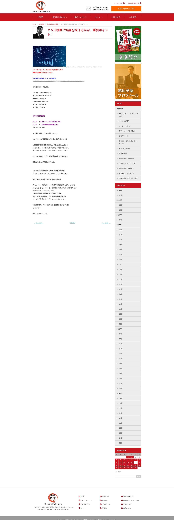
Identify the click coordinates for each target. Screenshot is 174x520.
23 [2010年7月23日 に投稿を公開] (131, 461)
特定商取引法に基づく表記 (131, 496)
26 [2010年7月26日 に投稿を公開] (116, 464)
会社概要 (132, 17)
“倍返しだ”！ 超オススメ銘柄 (128, 115)
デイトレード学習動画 (127, 131)
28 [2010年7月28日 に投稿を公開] (124, 464)
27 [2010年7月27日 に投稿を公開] (120, 464)
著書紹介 (128, 44)
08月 (121, 287)
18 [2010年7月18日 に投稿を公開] (139, 458)
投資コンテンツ (80, 17)
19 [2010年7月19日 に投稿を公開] (116, 461)
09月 (121, 233)
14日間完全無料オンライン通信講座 (44, 78)
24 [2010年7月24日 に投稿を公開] (135, 461)
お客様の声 (115, 17)
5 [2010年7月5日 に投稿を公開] (116, 456)
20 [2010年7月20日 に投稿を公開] (120, 461)
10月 (121, 277)
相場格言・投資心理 (126, 172)
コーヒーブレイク (125, 126)
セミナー (98, 17)
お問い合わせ (127, 504)
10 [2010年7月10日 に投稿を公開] (135, 456)
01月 (121, 258)
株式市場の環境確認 (52, 24)
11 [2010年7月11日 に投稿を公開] (139, 456)
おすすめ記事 (124, 121)
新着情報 (41, 24)
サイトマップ (118, 3)
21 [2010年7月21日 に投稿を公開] (124, 461)
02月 (121, 209)
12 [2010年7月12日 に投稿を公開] (116, 458)
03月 (121, 194)
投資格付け (123, 153)
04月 (121, 243)
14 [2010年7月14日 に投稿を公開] (124, 458)
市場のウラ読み (124, 148)
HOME (40, 17)
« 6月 (116, 467)
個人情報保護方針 (133, 3)
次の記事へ (106, 223)
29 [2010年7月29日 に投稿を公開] (128, 464)
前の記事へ (39, 223)
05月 (121, 302)
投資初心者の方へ (59, 17)
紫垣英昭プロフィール (128, 81)
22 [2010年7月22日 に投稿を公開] (128, 461)
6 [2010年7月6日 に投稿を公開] (120, 456)
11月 (121, 228)
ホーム (34, 24)
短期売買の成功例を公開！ (129, 177)
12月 (121, 219)
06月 (121, 297)
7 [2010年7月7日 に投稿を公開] (124, 456)
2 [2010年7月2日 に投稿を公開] (131, 453)
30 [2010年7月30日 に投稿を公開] (131, 464)
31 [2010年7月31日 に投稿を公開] (135, 464)
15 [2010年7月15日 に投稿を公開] (128, 458)
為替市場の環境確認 (126, 168)
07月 (121, 204)
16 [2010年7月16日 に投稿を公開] (131, 458)
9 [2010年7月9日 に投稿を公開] (131, 456)
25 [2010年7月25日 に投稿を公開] (139, 461)
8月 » (119, 467)
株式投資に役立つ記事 (127, 163)
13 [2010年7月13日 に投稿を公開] (120, 458)
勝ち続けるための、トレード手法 (129, 142)
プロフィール (124, 136)
